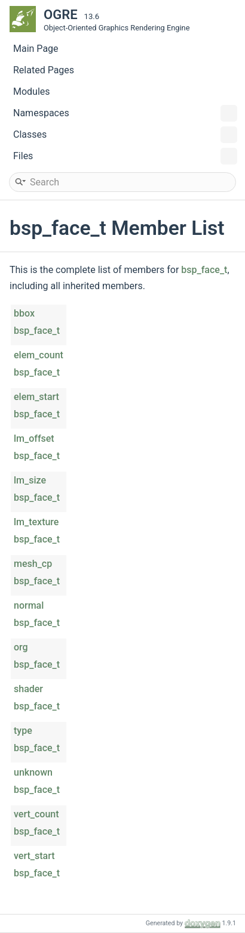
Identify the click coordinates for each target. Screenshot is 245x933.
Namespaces (125, 113)
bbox (24, 313)
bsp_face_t (204, 269)
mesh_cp (33, 563)
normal (29, 605)
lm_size (30, 480)
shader (28, 689)
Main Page (36, 48)
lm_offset (34, 438)
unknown (33, 772)
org (21, 647)
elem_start (36, 396)
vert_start (34, 855)
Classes (125, 134)
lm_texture (36, 522)
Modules (31, 91)
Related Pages (43, 70)
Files (125, 156)
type (23, 730)
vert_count (36, 814)
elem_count (38, 355)
